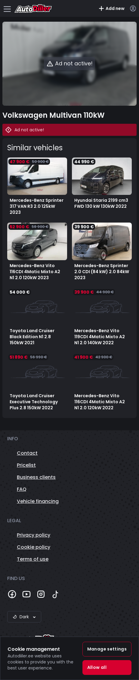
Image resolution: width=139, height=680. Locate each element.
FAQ (21, 489)
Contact (27, 453)
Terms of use (32, 559)
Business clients (36, 477)
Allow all (97, 667)
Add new (111, 8)
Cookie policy (33, 547)
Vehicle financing (38, 501)
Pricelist (26, 465)
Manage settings (107, 649)
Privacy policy (33, 535)
